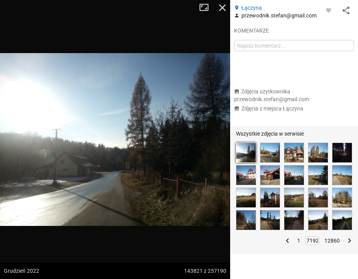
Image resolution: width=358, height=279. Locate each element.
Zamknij (222, 8)
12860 (332, 241)
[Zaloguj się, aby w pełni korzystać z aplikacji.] (328, 10)
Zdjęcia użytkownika (271, 95)
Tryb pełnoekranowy (207, 8)
